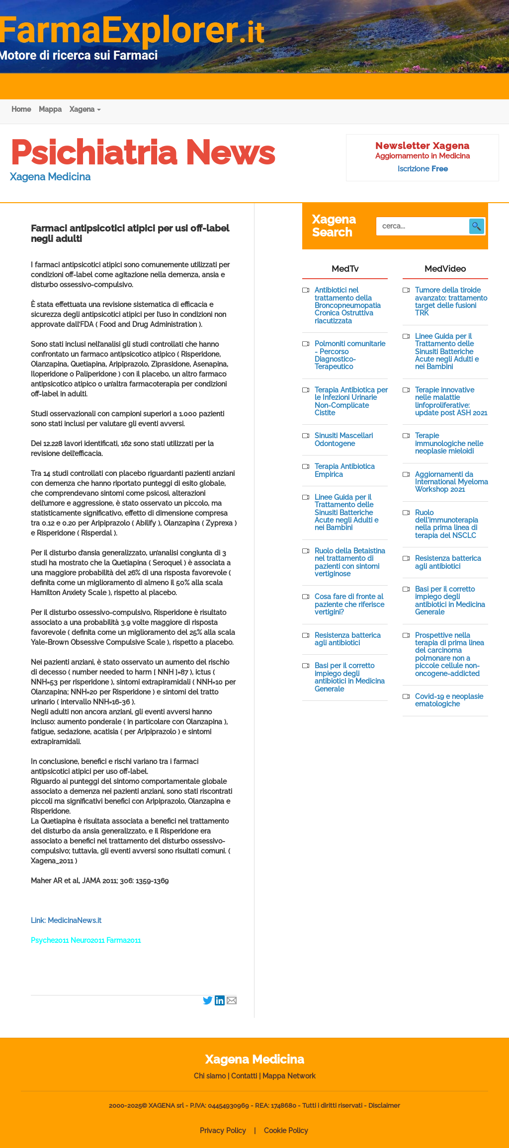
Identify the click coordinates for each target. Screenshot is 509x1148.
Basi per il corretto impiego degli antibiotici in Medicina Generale (350, 677)
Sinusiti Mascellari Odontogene (344, 439)
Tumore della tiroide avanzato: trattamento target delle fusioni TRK (451, 302)
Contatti (244, 1076)
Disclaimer (384, 1105)
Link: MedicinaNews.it (66, 920)
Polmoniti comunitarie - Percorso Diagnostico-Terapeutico (350, 355)
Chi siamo (210, 1076)
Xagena (85, 109)
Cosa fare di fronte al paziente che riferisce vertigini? (349, 604)
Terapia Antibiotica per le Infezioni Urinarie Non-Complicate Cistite (351, 401)
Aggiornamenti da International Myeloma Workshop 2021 (451, 482)
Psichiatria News (142, 152)
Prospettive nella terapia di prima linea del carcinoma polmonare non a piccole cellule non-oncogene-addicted (449, 655)
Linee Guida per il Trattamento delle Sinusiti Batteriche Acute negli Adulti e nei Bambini (346, 513)
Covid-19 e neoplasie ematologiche (449, 700)
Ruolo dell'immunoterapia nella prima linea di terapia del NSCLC (446, 524)
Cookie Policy (286, 1131)
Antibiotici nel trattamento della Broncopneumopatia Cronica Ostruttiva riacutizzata (348, 306)
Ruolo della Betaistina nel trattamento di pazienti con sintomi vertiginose (350, 562)
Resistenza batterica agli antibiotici (348, 639)
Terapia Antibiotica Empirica (345, 470)
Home (21, 109)
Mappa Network (289, 1076)
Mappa (50, 109)
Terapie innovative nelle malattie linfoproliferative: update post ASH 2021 (451, 401)
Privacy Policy (223, 1131)
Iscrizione (423, 168)
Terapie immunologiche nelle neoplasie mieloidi (449, 443)
